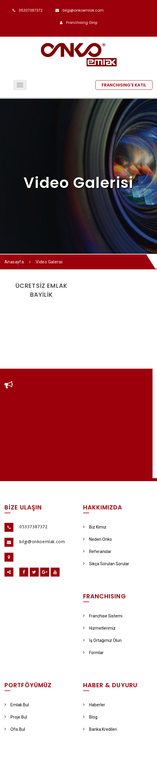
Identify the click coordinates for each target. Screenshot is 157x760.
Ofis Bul (14, 729)
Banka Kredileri (100, 729)
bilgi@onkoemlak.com (83, 10)
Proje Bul (15, 717)
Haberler (94, 704)
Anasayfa (14, 261)
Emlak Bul (16, 704)
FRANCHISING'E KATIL (124, 85)
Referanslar (97, 551)
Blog (90, 717)
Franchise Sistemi (102, 616)
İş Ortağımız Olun (102, 640)
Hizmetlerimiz (99, 628)
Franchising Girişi (81, 22)
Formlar (93, 652)
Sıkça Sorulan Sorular (106, 563)
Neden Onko (97, 539)
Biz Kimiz (94, 527)
